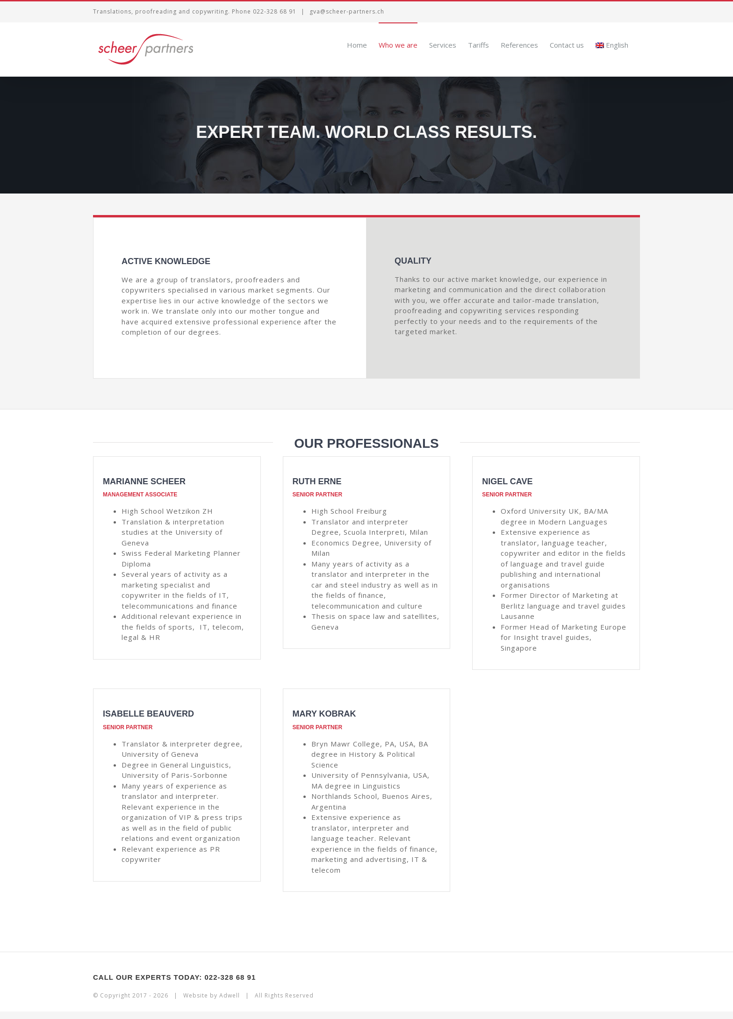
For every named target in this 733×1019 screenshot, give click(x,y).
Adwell (229, 995)
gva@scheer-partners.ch (346, 11)
